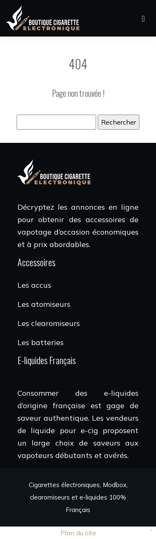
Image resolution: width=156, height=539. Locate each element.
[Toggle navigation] (143, 18)
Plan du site (78, 533)
